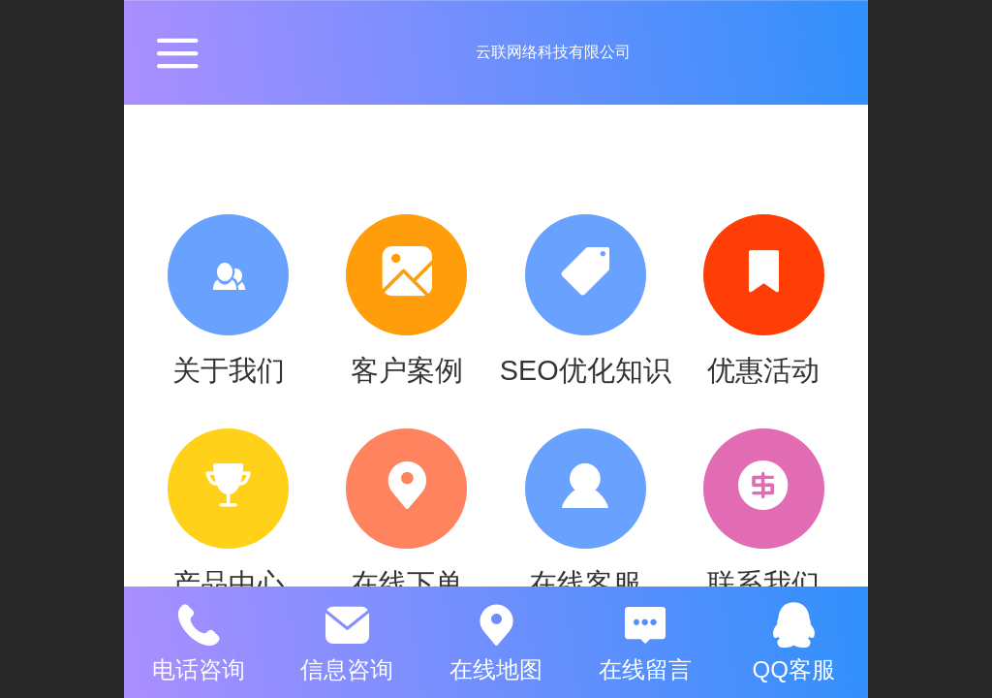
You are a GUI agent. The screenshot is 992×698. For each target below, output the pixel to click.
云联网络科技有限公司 (553, 52)
